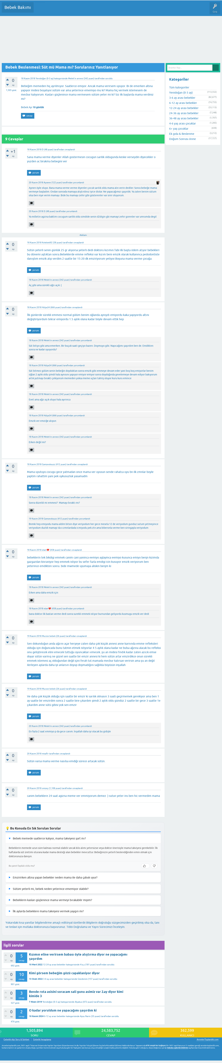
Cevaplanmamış (55, 10)
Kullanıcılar (87, 10)
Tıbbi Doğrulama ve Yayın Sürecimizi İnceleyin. (96, 926)
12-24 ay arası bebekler (54, 964)
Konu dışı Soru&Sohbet (124, 10)
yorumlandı (78, 182)
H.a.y (82, 964)
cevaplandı (70, 149)
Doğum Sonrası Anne (182, 138)
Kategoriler (72, 10)
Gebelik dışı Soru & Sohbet (16, 1039)
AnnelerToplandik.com (207, 1039)
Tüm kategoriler (179, 87)
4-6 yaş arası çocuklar (182, 123)
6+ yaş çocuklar (178, 128)
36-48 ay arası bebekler (184, 118)
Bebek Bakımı (17, 7)
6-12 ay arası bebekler (54, 1016)
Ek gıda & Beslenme (181, 133)
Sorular (40, 10)
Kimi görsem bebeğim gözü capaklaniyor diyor (64, 973)
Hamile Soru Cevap (149, 10)
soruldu (109, 78)
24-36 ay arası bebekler (184, 113)
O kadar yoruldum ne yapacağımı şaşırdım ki (63, 1010)
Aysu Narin (85, 1016)
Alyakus (78, 1002)
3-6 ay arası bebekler (53, 979)
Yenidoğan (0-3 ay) (45, 78)
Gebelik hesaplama (42, 1039)
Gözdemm (83, 979)
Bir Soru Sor (102, 10)
